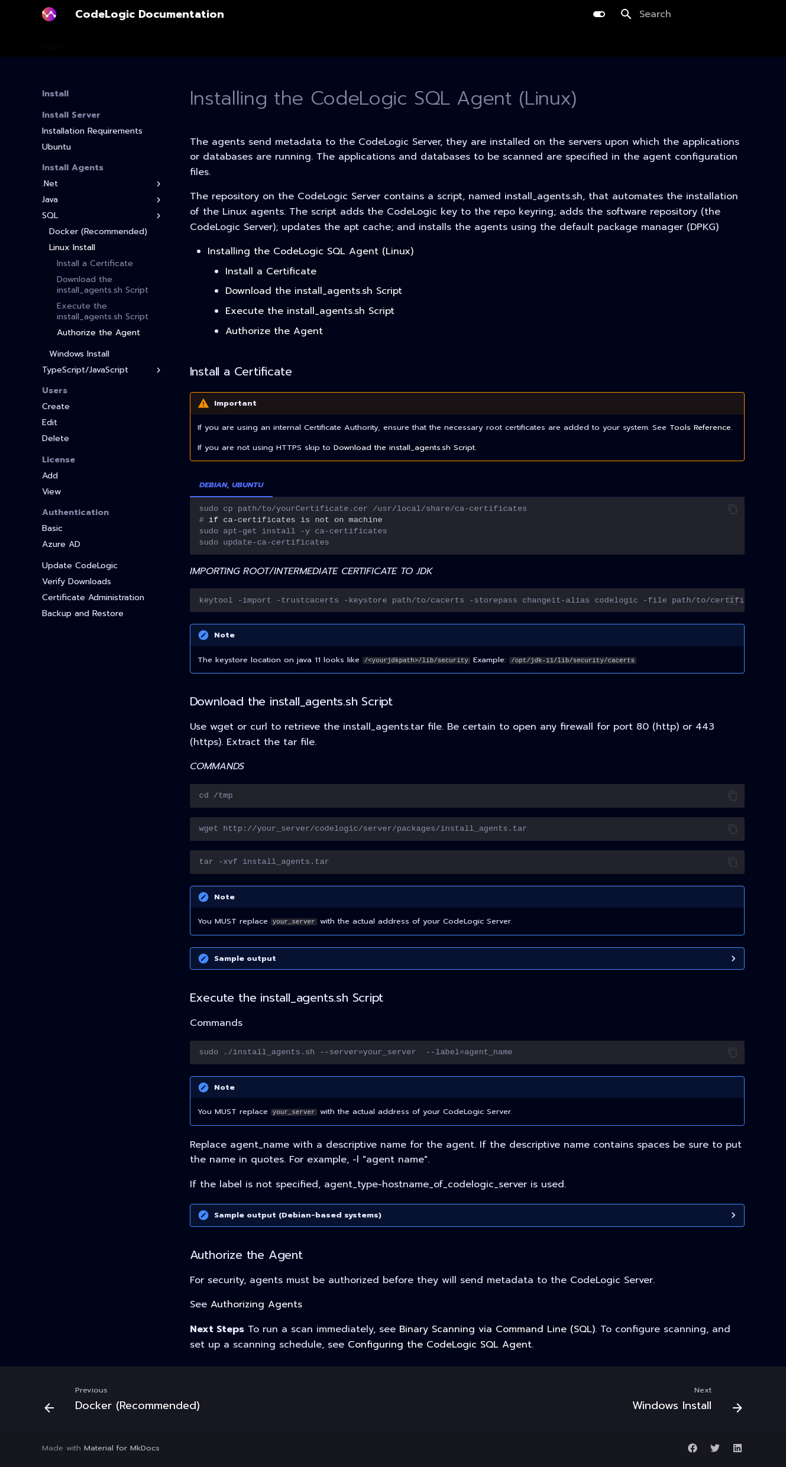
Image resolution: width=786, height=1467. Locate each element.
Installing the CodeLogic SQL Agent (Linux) (310, 251)
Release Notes (512, 43)
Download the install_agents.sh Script (102, 285)
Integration (400, 43)
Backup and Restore (83, 613)
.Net (103, 184)
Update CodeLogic (80, 566)
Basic (52, 528)
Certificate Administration (93, 597)
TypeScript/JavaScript (103, 370)
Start (52, 43)
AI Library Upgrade (326, 43)
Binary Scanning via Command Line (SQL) (497, 1329)
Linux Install (72, 247)
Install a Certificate (95, 263)
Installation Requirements (92, 131)
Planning (185, 43)
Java (103, 200)
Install (89, 43)
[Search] (682, 14)
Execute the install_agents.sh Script (102, 311)
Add (50, 476)
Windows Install (79, 354)
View (51, 492)
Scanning (135, 43)
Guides (452, 43)
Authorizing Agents (256, 1304)
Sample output (245, 958)
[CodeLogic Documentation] (49, 14)
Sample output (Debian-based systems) (297, 1214)
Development (245, 43)
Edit (49, 422)
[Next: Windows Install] (684, 1401)
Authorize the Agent (98, 333)
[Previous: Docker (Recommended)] (125, 1401)
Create (56, 406)
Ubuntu (56, 147)
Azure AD (61, 544)
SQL (103, 216)
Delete (55, 438)
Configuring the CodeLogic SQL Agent (440, 1345)
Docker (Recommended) (98, 231)
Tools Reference (700, 427)
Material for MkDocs (122, 1447)
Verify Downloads (76, 582)
